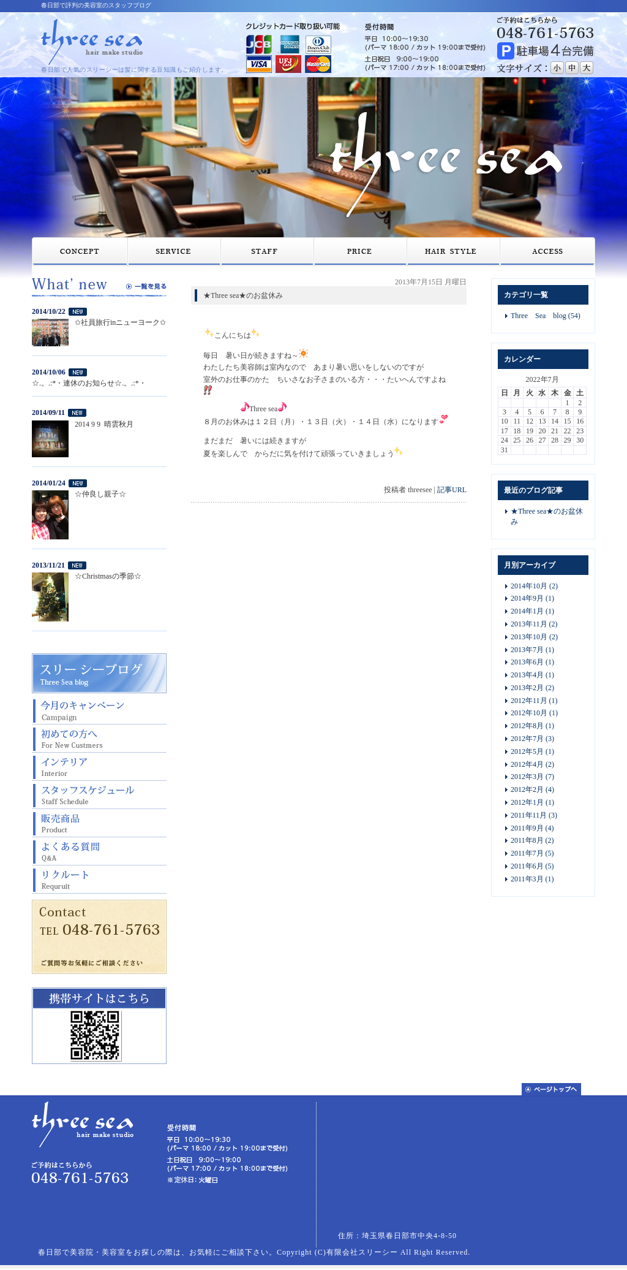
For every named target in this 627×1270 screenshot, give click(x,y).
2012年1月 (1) (532, 802)
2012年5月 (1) (532, 751)
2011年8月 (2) (532, 840)
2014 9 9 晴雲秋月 (104, 424)
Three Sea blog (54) (545, 315)
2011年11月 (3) (534, 815)
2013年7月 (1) (532, 649)
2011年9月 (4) (532, 828)
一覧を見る (146, 286)
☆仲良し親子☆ (100, 494)
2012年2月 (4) (532, 789)
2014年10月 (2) (534, 586)
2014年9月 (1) (532, 598)
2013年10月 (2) (534, 637)
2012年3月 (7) (532, 776)
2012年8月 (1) (532, 725)
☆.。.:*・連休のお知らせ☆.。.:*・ (89, 383)
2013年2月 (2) (532, 687)
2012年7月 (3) (532, 738)
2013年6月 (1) (532, 662)
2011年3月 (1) (532, 879)
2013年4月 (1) (532, 675)
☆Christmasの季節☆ (108, 576)
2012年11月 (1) (534, 700)
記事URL (452, 489)
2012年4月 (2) (532, 764)
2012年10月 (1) (534, 713)
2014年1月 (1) (532, 611)
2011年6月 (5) (532, 866)
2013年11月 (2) (534, 624)
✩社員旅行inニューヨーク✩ (120, 322)
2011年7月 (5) (532, 853)
